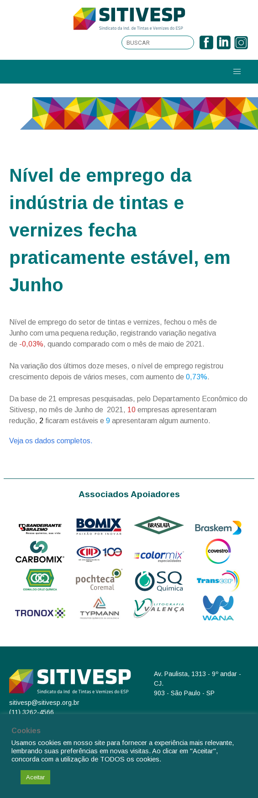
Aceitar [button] (35, 777)
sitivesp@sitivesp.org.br (44, 702)
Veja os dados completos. (51, 441)
